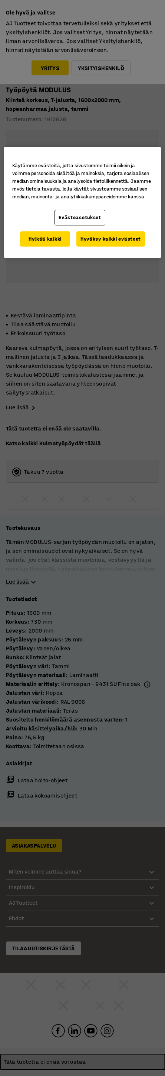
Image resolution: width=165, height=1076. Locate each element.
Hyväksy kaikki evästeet (110, 239)
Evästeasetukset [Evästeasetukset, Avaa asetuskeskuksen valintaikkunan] (80, 217)
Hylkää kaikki (45, 239)
